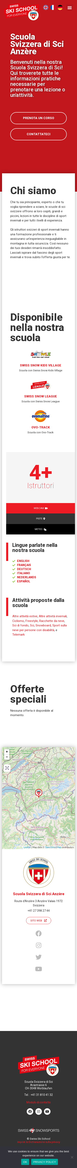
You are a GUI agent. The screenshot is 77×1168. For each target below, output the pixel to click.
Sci (32, 625)
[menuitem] (45, 7)
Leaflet (27, 847)
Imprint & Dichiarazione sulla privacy (38, 1142)
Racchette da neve (51, 621)
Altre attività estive (24, 616)
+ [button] (7, 751)
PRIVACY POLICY (44, 1162)
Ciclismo (18, 621)
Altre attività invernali (53, 616)
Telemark (18, 634)
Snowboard (43, 625)
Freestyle (31, 621)
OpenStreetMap (53, 847)
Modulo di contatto (38, 1102)
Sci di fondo (20, 625)
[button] (69, 7)
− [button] (7, 757)
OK (25, 1162)
